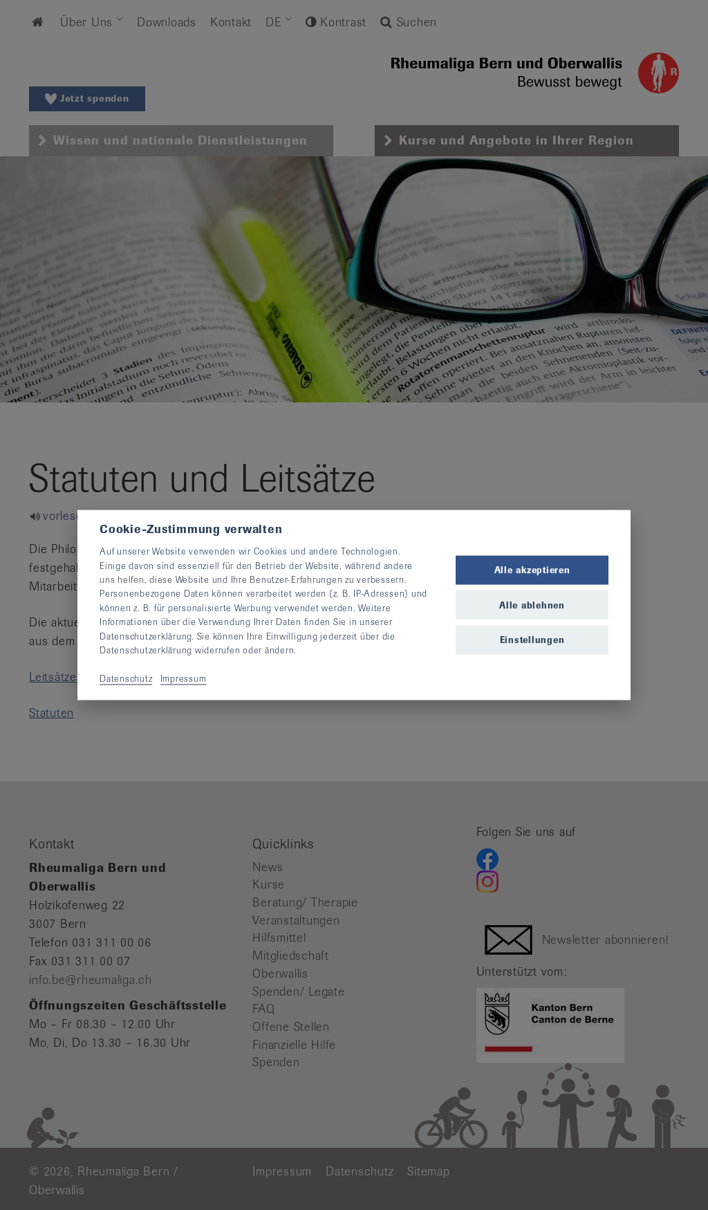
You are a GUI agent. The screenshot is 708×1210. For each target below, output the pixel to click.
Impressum (183, 678)
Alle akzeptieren (532, 570)
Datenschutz (126, 678)
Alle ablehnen (532, 605)
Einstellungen (532, 639)
